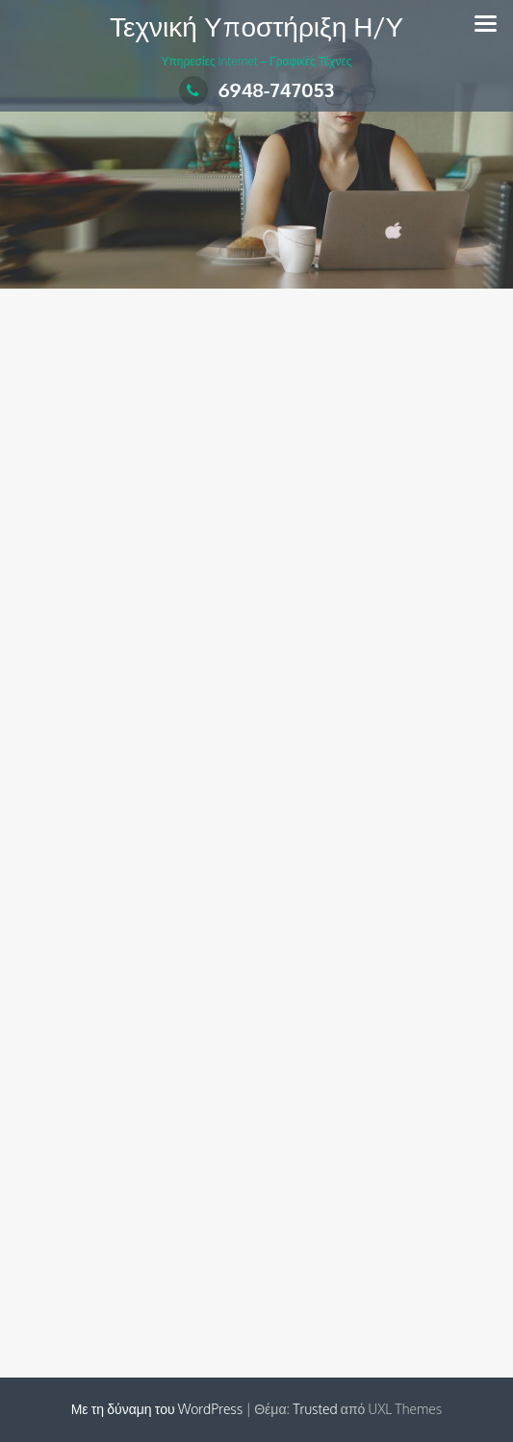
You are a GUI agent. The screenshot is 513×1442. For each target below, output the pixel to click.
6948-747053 (257, 89)
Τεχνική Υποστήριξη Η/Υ (256, 26)
